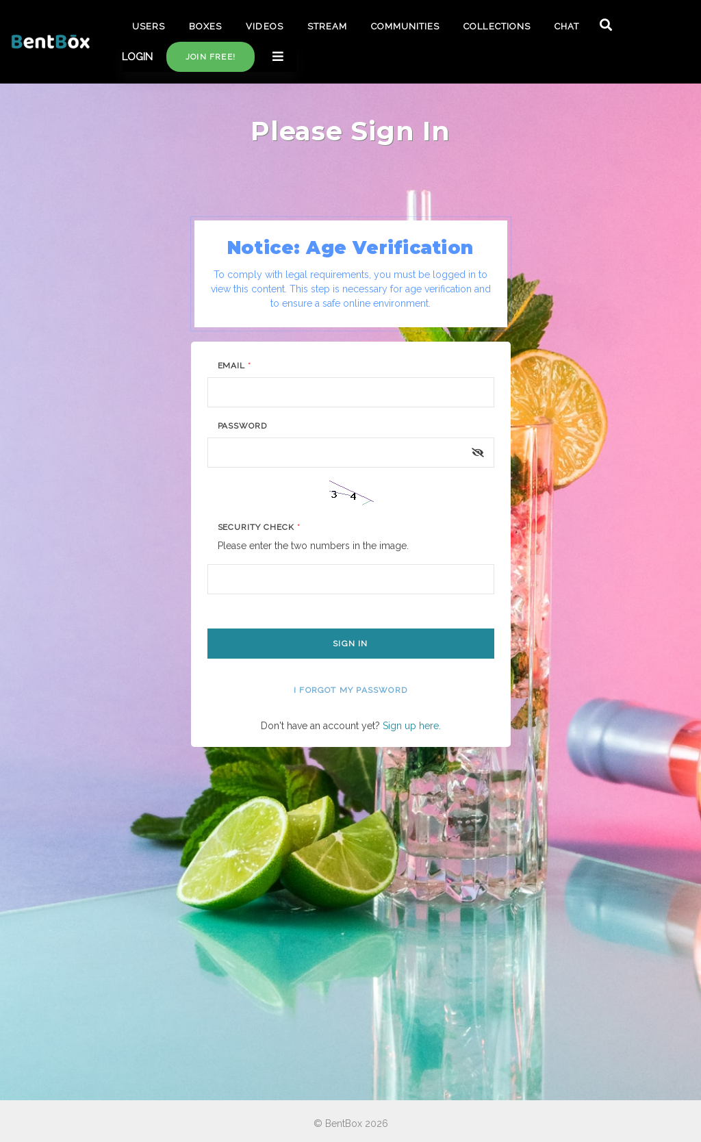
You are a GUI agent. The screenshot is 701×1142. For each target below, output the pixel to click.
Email (235, 365)
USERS (148, 26)
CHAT (567, 26)
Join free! (210, 57)
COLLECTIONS (496, 26)
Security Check (259, 527)
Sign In (350, 643)
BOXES (205, 26)
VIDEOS (264, 26)
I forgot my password (350, 690)
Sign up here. (412, 725)
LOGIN (137, 57)
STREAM (327, 26)
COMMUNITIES (405, 26)
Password (243, 426)
